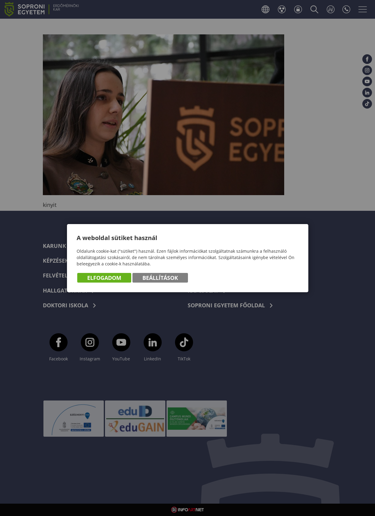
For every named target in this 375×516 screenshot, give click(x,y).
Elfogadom (104, 277)
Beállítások (160, 277)
